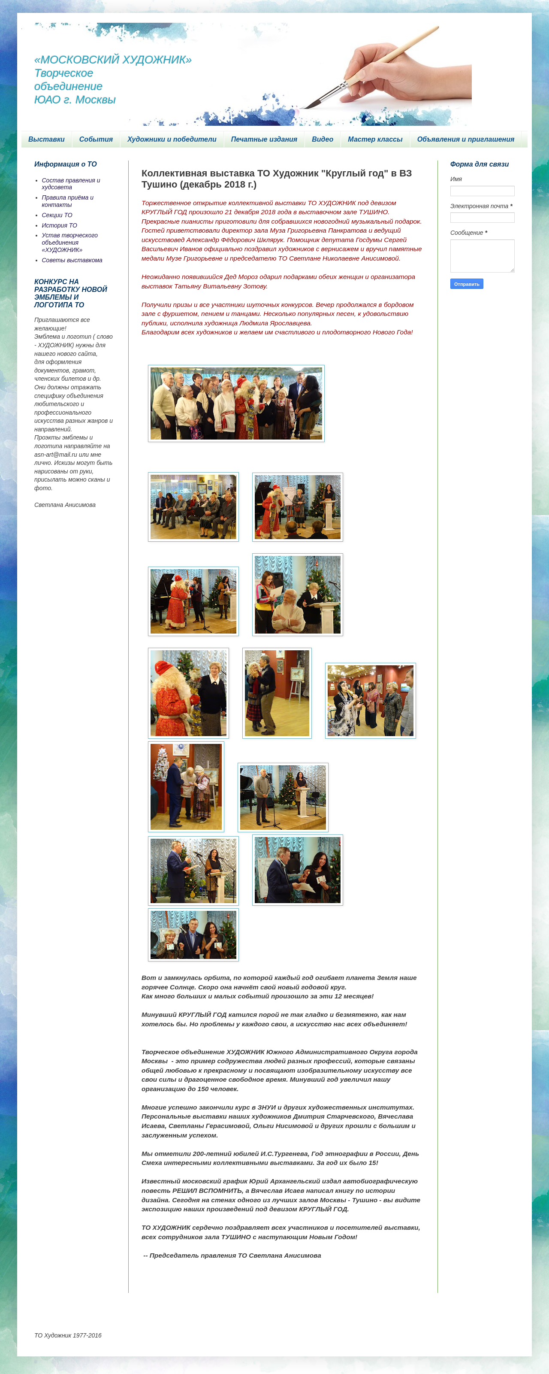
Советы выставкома (72, 260)
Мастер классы (375, 139)
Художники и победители (172, 139)
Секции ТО (57, 215)
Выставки (46, 139)
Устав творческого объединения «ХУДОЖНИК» (70, 242)
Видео (322, 139)
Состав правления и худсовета (71, 184)
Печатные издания (264, 139)
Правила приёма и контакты (68, 201)
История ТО (59, 225)
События (96, 139)
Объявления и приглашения (466, 139)
